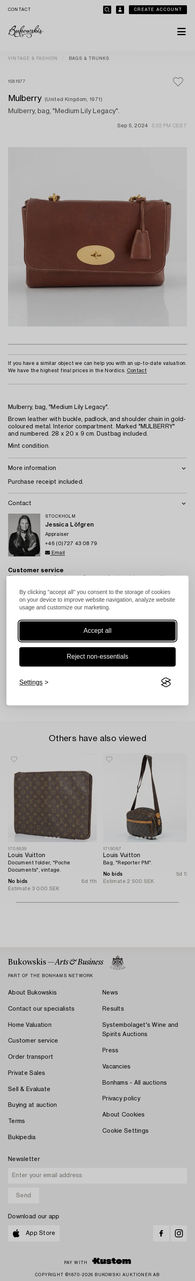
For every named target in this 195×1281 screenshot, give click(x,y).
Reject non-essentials (98, 656)
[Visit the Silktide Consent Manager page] (166, 682)
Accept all (97, 630)
